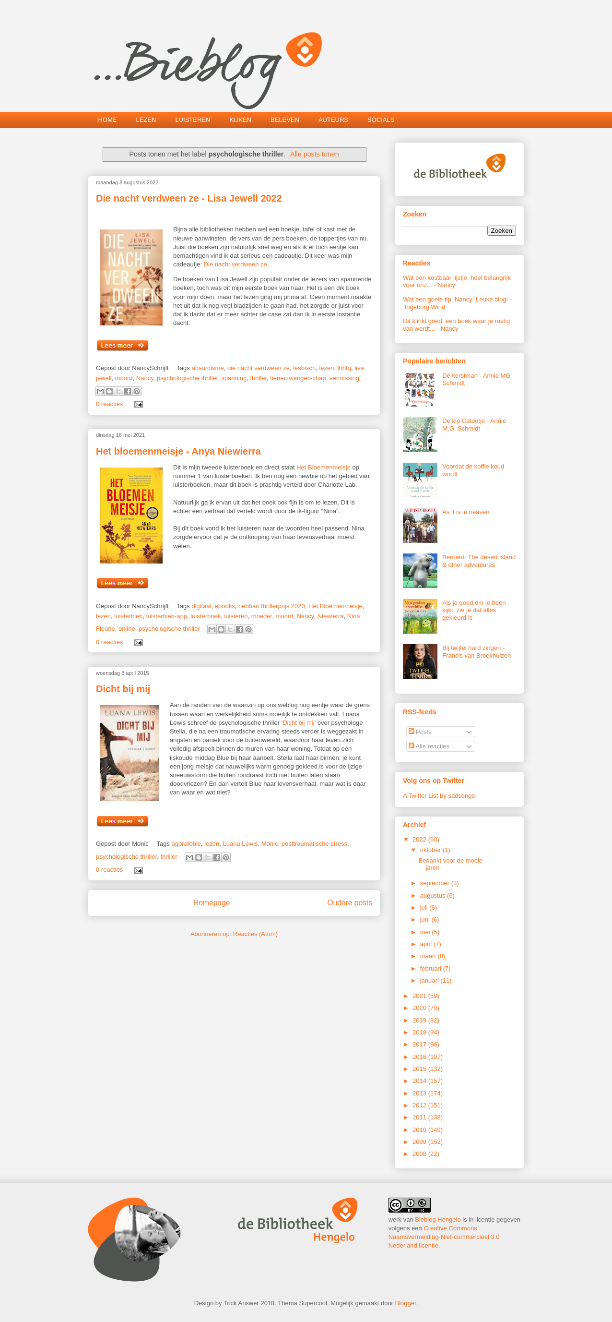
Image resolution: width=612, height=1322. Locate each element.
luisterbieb (128, 616)
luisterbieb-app (166, 616)
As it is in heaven (465, 512)
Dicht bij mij (123, 689)
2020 (420, 1007)
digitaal (201, 606)
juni (426, 919)
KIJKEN (240, 119)
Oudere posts (349, 903)
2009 (420, 1141)
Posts (420, 731)
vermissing (344, 378)
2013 (420, 1093)
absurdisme (207, 368)
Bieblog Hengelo (437, 1219)
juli (425, 907)
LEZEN (146, 119)
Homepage (211, 903)
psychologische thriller (187, 378)
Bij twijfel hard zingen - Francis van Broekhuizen (476, 651)
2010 (420, 1129)
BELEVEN (285, 119)
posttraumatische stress (314, 843)
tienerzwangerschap (298, 378)
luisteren (235, 616)
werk (394, 1219)
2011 (420, 1117)
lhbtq (344, 368)
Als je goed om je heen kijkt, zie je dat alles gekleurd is (474, 610)
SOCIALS (380, 119)
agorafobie (186, 843)
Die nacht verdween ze (235, 264)
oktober (431, 849)
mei (426, 932)
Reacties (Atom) (255, 933)
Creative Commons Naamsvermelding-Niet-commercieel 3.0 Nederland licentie (444, 1237)
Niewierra (331, 616)
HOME (107, 119)
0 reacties (109, 404)
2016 (420, 1056)
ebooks (225, 606)
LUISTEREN (192, 119)
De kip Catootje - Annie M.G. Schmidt (474, 424)
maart (429, 956)
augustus (433, 895)
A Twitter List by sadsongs (439, 795)
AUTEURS (333, 119)
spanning (234, 378)
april (427, 944)
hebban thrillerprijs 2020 (271, 606)
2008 (420, 1153)
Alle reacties (429, 746)
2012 (420, 1105)
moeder (261, 616)
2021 (420, 995)
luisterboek (205, 616)
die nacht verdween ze (258, 368)
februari (431, 968)
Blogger (405, 1303)
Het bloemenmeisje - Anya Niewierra (178, 451)
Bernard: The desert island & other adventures (479, 560)
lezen (326, 368)
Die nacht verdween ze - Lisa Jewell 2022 (189, 198)
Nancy (144, 378)
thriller (258, 378)
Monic (269, 843)
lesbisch (304, 368)
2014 (420, 1080)
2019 (420, 1020)
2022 (420, 839)
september (435, 883)
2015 (420, 1068)
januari (430, 980)
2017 (420, 1044)
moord (124, 378)
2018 (420, 1032)
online (126, 628)
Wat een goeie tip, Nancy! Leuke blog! (455, 299)
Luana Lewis (240, 843)
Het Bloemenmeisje (323, 467)
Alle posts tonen (314, 154)
